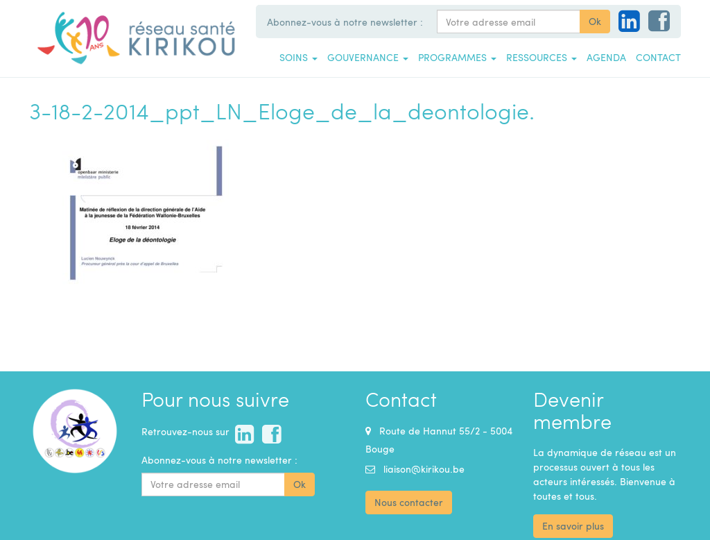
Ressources (541, 57)
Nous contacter (408, 502)
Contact (658, 57)
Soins (298, 57)
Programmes (457, 57)
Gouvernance (367, 57)
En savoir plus (573, 525)
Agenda (606, 57)
